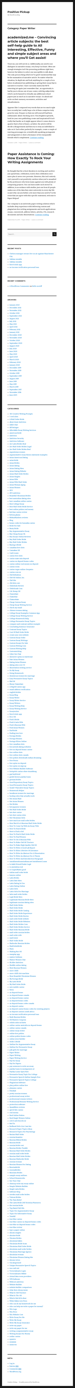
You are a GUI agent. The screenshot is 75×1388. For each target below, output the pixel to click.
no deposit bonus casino (19, 998)
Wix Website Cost (16, 1315)
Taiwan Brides (15, 1197)
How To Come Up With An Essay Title (24, 826)
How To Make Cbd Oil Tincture (21, 842)
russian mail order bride (19, 1154)
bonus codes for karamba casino (22, 523)
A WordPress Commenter (19, 286)
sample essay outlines (18, 1175)
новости (13, 1345)
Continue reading (37, 138)
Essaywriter (14, 711)
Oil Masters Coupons (17, 1020)
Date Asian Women (16, 659)
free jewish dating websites (20, 747)
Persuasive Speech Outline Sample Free (24, 1077)
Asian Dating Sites (16, 468)
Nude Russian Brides (17, 1017)
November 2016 (15, 392)
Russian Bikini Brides (18, 1140)
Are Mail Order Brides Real (20, 449)
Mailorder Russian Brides (19, 943)
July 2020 (13, 349)
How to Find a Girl (16, 831)
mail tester (13, 938)
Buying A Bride (15, 545)
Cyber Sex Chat (15, 654)
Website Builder (15, 1285)
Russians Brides (15, 1173)
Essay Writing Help (17, 706)
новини (12, 1342)
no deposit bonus (16, 992)
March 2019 (13, 387)
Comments (15, 1369)
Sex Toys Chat (14, 1181)
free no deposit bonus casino (20, 750)
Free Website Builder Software (21, 769)
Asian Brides (14, 463)
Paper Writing (15, 1055)
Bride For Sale (14, 526)
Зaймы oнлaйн (15, 259)
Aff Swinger (14, 427)
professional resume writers (20, 1099)
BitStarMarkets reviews (18, 518)
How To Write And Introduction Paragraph (26, 859)
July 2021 (12, 321)
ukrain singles (15, 1233)
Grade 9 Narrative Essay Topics (21, 788)
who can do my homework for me (22, 1304)
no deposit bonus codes (18, 1001)
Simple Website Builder (18, 1186)
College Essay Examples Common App (24, 613)
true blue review (15, 1227)
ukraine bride (14, 1235)
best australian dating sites (20, 498)
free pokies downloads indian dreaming (25, 758)
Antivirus (13, 436)
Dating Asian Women (17, 662)
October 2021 (14, 313)
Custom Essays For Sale (18, 643)
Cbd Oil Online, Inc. (17, 578)
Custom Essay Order (17, 638)
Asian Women (14, 488)
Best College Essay (16, 504)
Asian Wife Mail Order (18, 482)
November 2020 (15, 338)
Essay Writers (14, 703)
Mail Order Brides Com (18, 924)
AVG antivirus (14, 493)
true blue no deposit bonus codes (22, 1224)
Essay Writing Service (18, 709)
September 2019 (15, 376)
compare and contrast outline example (24, 624)
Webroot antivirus (16, 1282)
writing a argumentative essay (21, 1331)
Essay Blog (13, 695)
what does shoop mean (18, 1290)
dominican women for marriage (22, 676)
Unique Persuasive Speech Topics (22, 1265)
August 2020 (14, 346)
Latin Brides (14, 878)
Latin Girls (13, 889)
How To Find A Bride (17, 829)
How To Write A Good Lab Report (22, 848)
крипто (12, 1339)
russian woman (15, 1162)
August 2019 (14, 379)
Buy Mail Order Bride (17, 539)
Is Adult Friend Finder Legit (20, 864)
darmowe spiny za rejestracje (21, 657)
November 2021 (15, 310)
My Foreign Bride (16, 979)
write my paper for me (18, 1328)
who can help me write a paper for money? (26, 1306)
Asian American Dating (18, 457)
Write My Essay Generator (19, 1323)
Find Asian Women (16, 728)
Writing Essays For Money (19, 1334)
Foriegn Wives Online (18, 741)
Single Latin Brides (17, 1189)
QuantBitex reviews (17, 1107)
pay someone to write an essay (21, 1066)
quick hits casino (16, 1110)
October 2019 (14, 373)
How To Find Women (17, 837)
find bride (13, 730)
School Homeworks (17, 1178)
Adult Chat (13, 425)
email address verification (19, 689)
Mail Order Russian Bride (19, 930)
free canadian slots (17, 744)
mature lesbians (15, 957)
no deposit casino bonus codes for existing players (29, 1009)
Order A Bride (14, 1042)
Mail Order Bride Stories (19, 916)
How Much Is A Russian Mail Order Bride (25, 823)
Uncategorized (15, 1263)
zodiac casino (14, 1336)
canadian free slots (17, 548)
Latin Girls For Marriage (19, 891)
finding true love (16, 733)
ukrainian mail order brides (20, 1249)
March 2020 (14, 360)
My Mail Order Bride (17, 984)
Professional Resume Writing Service (24, 1102)
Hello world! (37, 286)
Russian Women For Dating (20, 1164)
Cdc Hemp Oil (14, 591)
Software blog (14, 1192)
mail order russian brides (19, 932)
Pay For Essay (14, 1061)
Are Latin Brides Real (17, 444)
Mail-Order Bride (16, 941)
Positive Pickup (19, 12)
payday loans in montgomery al (21, 1069)
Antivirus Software (16, 441)
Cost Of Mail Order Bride (19, 632)
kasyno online (15, 875)
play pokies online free (18, 1085)
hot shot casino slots (17, 815)
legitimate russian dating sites (21, 902)
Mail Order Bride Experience (20, 913)
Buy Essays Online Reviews (20, 537)
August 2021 (14, 319)
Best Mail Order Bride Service (21, 507)
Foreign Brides (15, 736)
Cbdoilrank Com (15, 588)
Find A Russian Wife (17, 725)
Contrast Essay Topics (18, 629)
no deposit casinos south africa (21, 1012)
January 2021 (14, 332)
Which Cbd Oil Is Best (17, 1298)
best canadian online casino (20, 501)
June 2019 (13, 381)
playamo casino (15, 1088)
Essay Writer (14, 698)
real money (13, 1113)
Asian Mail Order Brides (19, 474)
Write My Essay (15, 1320)
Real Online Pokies (16, 1115)
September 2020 (15, 343)
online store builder (17, 1039)
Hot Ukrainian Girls (17, 818)
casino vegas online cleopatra (21, 569)
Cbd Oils (12, 580)
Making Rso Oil (15, 952)
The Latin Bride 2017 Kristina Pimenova (25, 1203)
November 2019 (15, 370)
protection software (17, 1104)
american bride (15, 433)
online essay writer (17, 1031)
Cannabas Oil (14, 550)
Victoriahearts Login (17, 1271)
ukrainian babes (15, 1241)
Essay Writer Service (17, 700)
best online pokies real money (21, 509)
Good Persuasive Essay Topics (21, 785)
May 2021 (13, 324)
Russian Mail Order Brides (19, 1156)
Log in (11, 1363)
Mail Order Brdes (16, 905)
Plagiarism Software (17, 1083)
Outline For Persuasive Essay (20, 1047)
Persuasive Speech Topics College (22, 1080)
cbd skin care (14, 583)
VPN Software (14, 1279)
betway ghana (14, 515)
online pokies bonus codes (20, 1036)
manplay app (14, 954)
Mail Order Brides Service (19, 927)
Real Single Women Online (19, 1118)
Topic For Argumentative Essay (21, 1211)
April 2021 (13, 327)
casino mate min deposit (19, 558)
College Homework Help (19, 619)
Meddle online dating (17, 965)
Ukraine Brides (15, 1238)
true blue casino (15, 1219)
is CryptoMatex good (17, 870)
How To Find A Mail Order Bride (22, 834)
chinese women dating (18, 610)
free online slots (15, 752)
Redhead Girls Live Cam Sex (20, 1126)
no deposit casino (16, 1006)
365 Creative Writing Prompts (21, 414)
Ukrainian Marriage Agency (20, 1252)
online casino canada (17, 1028)
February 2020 (15, 362)
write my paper (15, 1325)
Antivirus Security (16, 438)
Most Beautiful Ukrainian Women (22, 976)
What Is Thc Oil (15, 1295)
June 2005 (13, 395)
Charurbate (13, 594)
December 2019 (15, 368)
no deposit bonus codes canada (21, 1003)
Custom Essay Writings (18, 640)
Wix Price (13, 1312)
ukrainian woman (16, 1255)
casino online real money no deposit (23, 564)
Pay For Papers (15, 1063)
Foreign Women (15, 739)
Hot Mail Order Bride (17, 810)
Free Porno (13, 760)
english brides (15, 692)
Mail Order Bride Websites (19, 922)
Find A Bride (14, 720)
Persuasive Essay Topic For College (23, 1074)
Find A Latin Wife (16, 722)
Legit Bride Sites (15, 897)
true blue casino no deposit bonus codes (25, 1222)
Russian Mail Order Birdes (19, 1151)
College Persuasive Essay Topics (22, 621)
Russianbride (14, 1167)
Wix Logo (13, 1309)
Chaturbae (13, 597)
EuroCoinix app (15, 265)
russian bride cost (16, 1145)
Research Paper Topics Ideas (20, 1129)
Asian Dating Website (17, 471)
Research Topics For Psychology (22, 1132)
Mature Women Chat (17, 960)
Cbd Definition (15, 575)
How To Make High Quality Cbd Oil (23, 845)
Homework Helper (16, 790)
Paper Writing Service (18, 1058)
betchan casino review (18, 512)
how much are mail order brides (22, 821)
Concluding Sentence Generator (22, 627)
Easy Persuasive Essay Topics (21, 679)
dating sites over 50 (17, 665)
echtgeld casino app (17, 687)
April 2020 (13, 357)
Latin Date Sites (15, 881)
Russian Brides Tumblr (18, 1148)
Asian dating (14, 466)
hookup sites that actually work (22, 796)
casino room (14, 567)
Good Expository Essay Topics (21, 782)
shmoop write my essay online (21, 1184)
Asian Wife (13, 479)
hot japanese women (17, 807)
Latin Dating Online (17, 886)
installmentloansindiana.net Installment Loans (28, 861)
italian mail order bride (18, 872)
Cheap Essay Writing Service (20, 605)
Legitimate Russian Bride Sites (21, 900)
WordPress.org (15, 1372)
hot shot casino (15, 812)
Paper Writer (23, 142)
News (11, 990)
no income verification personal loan (24, 267)
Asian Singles (14, 477)
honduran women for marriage (21, 793)
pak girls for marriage (18, 1050)
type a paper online (17, 1230)
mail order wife (15, 935)
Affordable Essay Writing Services (22, 430)
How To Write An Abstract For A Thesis (24, 856)
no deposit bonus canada (19, 995)
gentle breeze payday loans (20, 777)
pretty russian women (18, 1093)
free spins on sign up (17, 766)
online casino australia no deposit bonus (25, 1025)
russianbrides (15, 1170)
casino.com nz (15, 572)
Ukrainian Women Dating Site (21, 1257)
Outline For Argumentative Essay (22, 1044)
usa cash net (14, 1268)
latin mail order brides (18, 894)
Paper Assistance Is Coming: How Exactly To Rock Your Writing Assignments (31, 158)
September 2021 (15, 316)
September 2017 (15, 390)
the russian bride (16, 1205)
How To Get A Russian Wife (20, 840)
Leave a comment (34, 142)
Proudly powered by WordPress (29, 1382)
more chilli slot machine (19, 973)
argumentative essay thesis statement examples (28, 455)
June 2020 (13, 351)
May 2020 (13, 354)
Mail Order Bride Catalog (19, 911)
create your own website (19, 635)
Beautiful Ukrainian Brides (20, 496)
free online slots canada (18, 755)
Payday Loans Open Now (19, 1072)
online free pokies (16, 1033)
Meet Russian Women (17, 968)
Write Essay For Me (17, 1317)
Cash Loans (14, 553)
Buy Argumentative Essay (19, 531)
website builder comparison (20, 1287)
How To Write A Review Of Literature (23, 851)
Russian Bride (15, 1143)
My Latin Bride (15, 982)
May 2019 (13, 384)
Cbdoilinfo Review (16, 586)
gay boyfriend (14, 774)
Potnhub (12, 1091)
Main (11, 949)
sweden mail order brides (19, 1194)
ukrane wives (14, 1260)
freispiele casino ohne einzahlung (23, 771)
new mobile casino (16, 987)
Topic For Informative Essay (20, 1214)
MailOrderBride (15, 946)
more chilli (13, 971)
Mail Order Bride (16, 908)
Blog (11, 520)
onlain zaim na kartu (17, 1023)
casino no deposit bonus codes (21, 561)
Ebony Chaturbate (16, 684)
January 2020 (14, 365)
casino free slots (16, 556)
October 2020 (14, 340)
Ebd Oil (12, 681)
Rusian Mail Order (16, 1134)
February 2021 (14, 329)
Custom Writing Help (17, 649)
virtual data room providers (20, 1276)
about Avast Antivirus (17, 422)
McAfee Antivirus (16, 962)
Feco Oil (12, 717)
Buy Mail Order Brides (18, 542)
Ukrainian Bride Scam (18, 1244)
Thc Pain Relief (15, 1200)
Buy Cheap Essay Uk (17, 534)
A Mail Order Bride (16, 419)
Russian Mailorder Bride (19, 1159)
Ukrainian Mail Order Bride (20, 1246)
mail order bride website (19, 919)
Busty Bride (14, 528)
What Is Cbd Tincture (17, 1293)
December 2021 (15, 308)
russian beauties (15, 1137)
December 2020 (15, 335)
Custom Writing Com (17, 646)
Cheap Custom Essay (17, 602)
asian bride (13, 460)
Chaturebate (14, 599)
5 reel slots (13, 417)
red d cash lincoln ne (17, 1121)
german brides (15, 780)
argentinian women (17, 452)
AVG (11, 490)
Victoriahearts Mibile (17, 1274)
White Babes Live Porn (18, 1301)
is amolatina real (16, 867)
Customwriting (15, 651)
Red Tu (12, 1123)
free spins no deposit (17, 763)
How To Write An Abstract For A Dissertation (26, 853)
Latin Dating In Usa (17, 883)
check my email (15, 608)
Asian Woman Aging (17, 485)
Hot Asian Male (15, 799)
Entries (13, 1366)
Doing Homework (16, 673)
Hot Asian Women (16, 801)
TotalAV (12, 1216)
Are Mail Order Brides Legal (20, 447)
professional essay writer (19, 1096)
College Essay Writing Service (21, 616)
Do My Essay (14, 670)
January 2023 (14, 305)
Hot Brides (13, 804)
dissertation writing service (20, 668)
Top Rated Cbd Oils (16, 1208)
